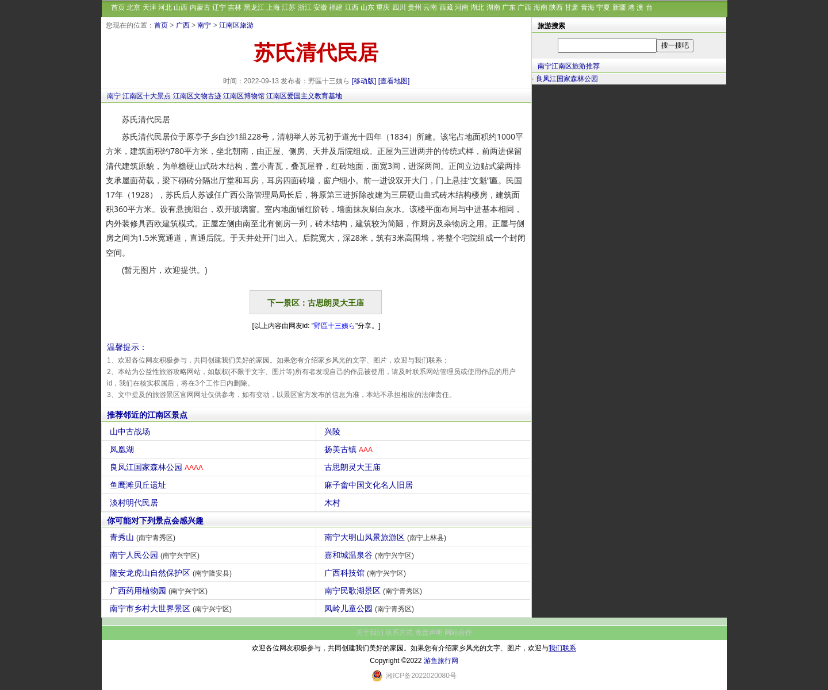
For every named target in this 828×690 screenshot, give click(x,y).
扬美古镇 (349, 449)
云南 (430, 7)
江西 (352, 7)
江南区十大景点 (146, 96)
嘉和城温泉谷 (370, 555)
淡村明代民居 (135, 502)
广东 (509, 7)
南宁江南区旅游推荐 (569, 66)
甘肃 (571, 7)
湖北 (477, 7)
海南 (540, 7)
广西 (524, 7)
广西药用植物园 (160, 590)
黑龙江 (254, 7)
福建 (336, 7)
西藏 (446, 7)
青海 (588, 7)
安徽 (320, 7)
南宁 (204, 25)
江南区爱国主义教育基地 (304, 96)
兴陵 (333, 431)
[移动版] (364, 81)
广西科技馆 (366, 572)
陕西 (556, 7)
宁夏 (603, 7)
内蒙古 (200, 7)
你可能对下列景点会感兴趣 (155, 520)
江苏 (289, 7)
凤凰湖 (123, 449)
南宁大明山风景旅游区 (386, 537)
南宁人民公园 (156, 555)
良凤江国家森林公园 (158, 467)
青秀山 (144, 537)
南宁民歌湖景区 (374, 590)
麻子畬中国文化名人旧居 (370, 484)
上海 (273, 7)
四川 (399, 7)
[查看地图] (394, 81)
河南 (462, 7)
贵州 (414, 7)
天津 (149, 7)
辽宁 (219, 7)
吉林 (234, 7)
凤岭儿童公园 (370, 608)
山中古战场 (131, 431)
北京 (133, 7)
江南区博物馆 (243, 96)
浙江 (305, 7)
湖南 (493, 7)
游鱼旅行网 (441, 661)
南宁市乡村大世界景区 (172, 608)
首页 (118, 7)
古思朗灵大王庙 (354, 467)
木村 (333, 502)
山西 (180, 7)
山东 (367, 7)
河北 (165, 7)
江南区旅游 (236, 25)
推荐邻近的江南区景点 (147, 414)
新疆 (619, 7)
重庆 (383, 7)
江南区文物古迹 (197, 96)
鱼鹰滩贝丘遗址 (139, 484)
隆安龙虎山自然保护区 (172, 572)
